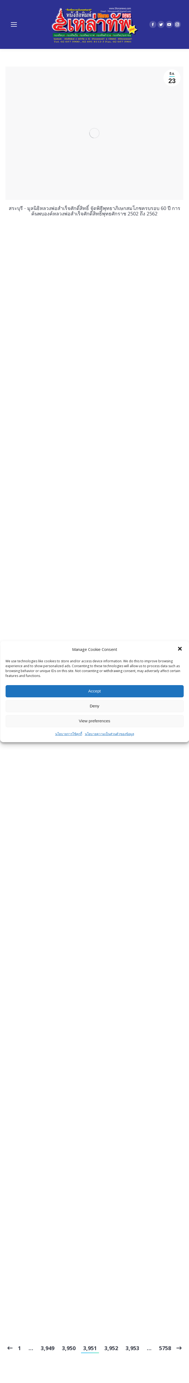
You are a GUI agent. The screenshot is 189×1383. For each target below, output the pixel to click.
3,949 (47, 1348)
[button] (180, 649)
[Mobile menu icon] (14, 24)
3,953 (132, 1348)
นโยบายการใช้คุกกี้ (68, 734)
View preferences (94, 721)
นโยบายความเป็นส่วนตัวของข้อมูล (109, 734)
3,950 (69, 1348)
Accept (94, 691)
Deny (94, 706)
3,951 (90, 1348)
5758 (165, 1348)
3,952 (111, 1348)
